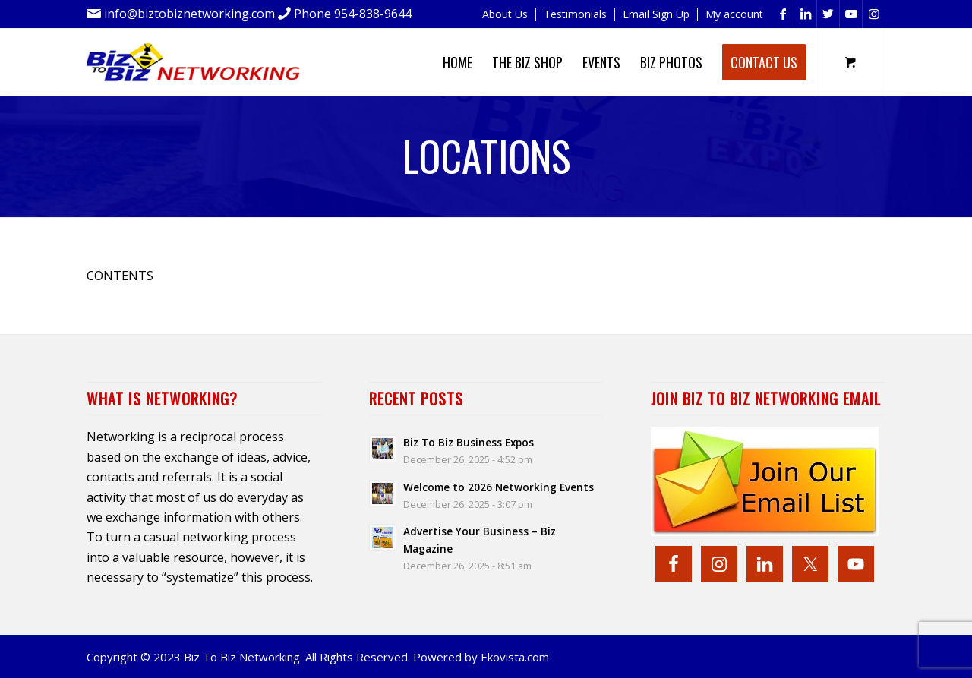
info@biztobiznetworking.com (189, 13)
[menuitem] (505, 14)
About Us (505, 14)
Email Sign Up (656, 14)
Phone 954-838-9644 (353, 13)
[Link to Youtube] (851, 14)
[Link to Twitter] (828, 14)
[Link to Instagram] (874, 14)
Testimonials (575, 14)
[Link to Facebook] (783, 14)
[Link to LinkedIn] (805, 14)
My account (734, 14)
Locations (486, 155)
